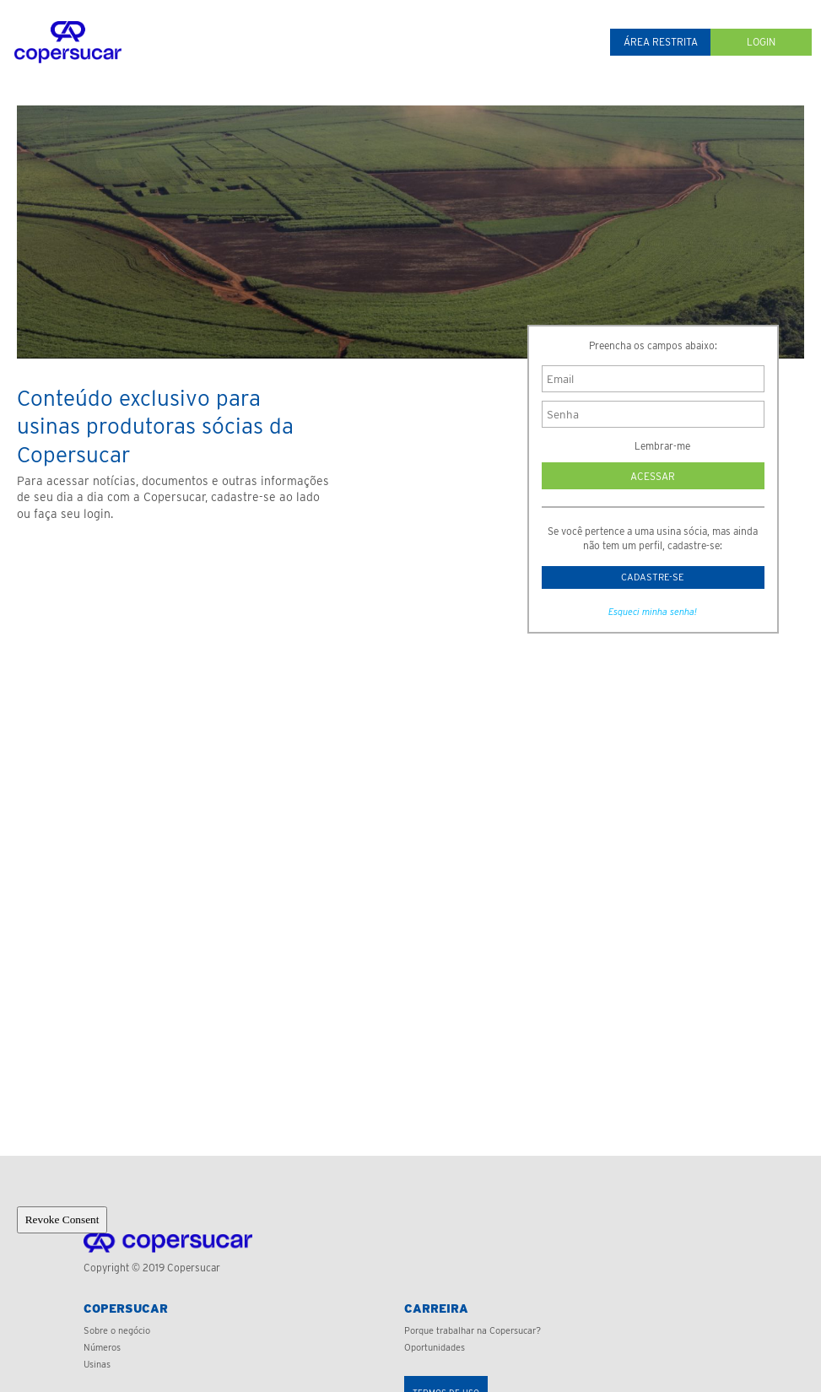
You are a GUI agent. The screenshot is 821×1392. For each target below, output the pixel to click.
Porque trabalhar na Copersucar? (472, 1330)
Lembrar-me (652, 446)
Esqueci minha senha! (652, 616)
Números (102, 1347)
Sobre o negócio (117, 1330)
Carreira (436, 1308)
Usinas (97, 1364)
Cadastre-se (653, 578)
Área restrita (661, 41)
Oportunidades (434, 1347)
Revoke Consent (62, 1219)
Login (761, 41)
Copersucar (126, 1308)
